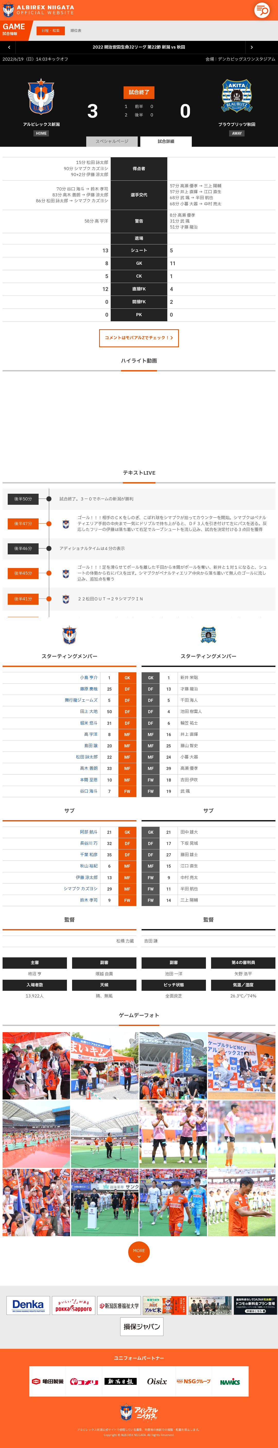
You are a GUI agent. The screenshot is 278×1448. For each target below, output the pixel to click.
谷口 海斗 (89, 791)
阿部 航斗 (89, 832)
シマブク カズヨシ (81, 889)
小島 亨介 (89, 678)
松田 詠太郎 (87, 757)
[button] (262, 10)
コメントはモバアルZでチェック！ (139, 338)
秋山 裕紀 (89, 866)
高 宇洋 (91, 734)
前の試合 (9, 47)
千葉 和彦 (89, 855)
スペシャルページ (111, 142)
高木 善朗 (89, 768)
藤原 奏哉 (89, 689)
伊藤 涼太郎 (87, 878)
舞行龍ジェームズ (81, 700)
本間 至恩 (89, 780)
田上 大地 (89, 712)
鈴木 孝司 (89, 900)
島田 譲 (91, 746)
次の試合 (251, 47)
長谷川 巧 (89, 843)
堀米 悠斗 (89, 723)
